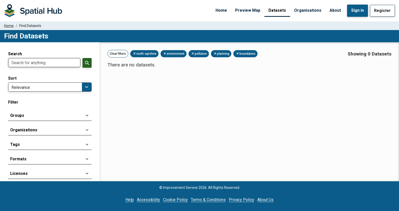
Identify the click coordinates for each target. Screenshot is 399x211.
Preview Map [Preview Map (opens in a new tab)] (247, 10)
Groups (17, 115)
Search (15, 54)
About (335, 10)
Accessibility (148, 199)
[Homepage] (33, 10)
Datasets (277, 10)
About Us (265, 199)
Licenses (19, 173)
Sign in (357, 10)
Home (221, 10)
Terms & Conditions (208, 199)
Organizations (23, 130)
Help (129, 199)
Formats (18, 159)
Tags (15, 144)
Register (382, 10)
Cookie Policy (175, 199)
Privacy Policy (241, 199)
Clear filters (118, 53)
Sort (12, 78)
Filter (13, 102)
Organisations (307, 10)
